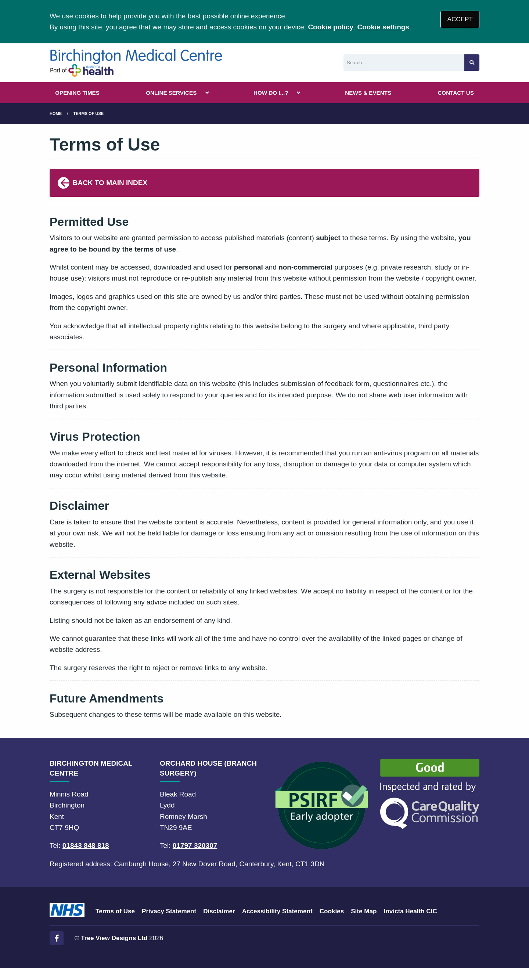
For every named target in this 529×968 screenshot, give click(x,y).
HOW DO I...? (270, 93)
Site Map (364, 911)
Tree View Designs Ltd (114, 938)
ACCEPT (460, 19)
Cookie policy (330, 27)
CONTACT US (456, 93)
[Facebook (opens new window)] (57, 938)
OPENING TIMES (77, 93)
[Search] (403, 62)
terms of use (88, 113)
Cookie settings (383, 27)
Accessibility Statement (277, 911)
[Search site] (471, 62)
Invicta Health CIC (410, 911)
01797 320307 (195, 845)
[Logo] (136, 63)
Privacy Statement (169, 911)
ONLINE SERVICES (171, 93)
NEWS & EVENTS (368, 93)
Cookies (332, 911)
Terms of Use (115, 911)
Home (56, 113)
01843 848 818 (85, 845)
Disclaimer (219, 911)
